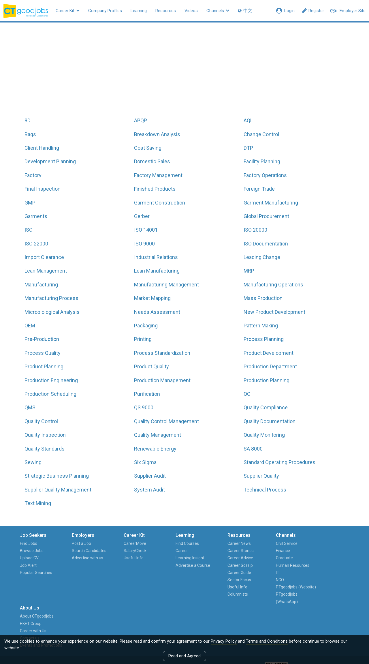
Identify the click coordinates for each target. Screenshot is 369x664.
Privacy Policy (224, 641)
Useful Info (126, 558)
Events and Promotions (327, 572)
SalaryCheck (127, 550)
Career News (224, 543)
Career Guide (224, 572)
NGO (262, 579)
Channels (217, 10)
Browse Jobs (32, 550)
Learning (139, 10)
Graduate (266, 558)
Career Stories (226, 550)
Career (171, 550)
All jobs (185, 72)
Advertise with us (84, 558)
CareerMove (127, 543)
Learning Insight (179, 558)
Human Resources (274, 565)
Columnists (223, 594)
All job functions (138, 72)
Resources (165, 10)
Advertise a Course (182, 565)
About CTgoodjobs (323, 543)
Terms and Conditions (267, 641)
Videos (191, 10)
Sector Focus (224, 579)
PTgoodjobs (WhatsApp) (269, 605)
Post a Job (78, 543)
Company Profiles (105, 10)
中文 (245, 10)
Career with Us (319, 558)
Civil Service (268, 543)
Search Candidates (85, 550)
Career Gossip (225, 565)
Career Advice (225, 558)
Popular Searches (36, 572)
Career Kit (68, 10)
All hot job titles (231, 72)
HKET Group (316, 550)
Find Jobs (28, 543)
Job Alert (28, 565)
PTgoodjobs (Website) (268, 591)
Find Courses (176, 543)
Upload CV (29, 558)
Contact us (315, 565)
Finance (265, 550)
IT (259, 572)
